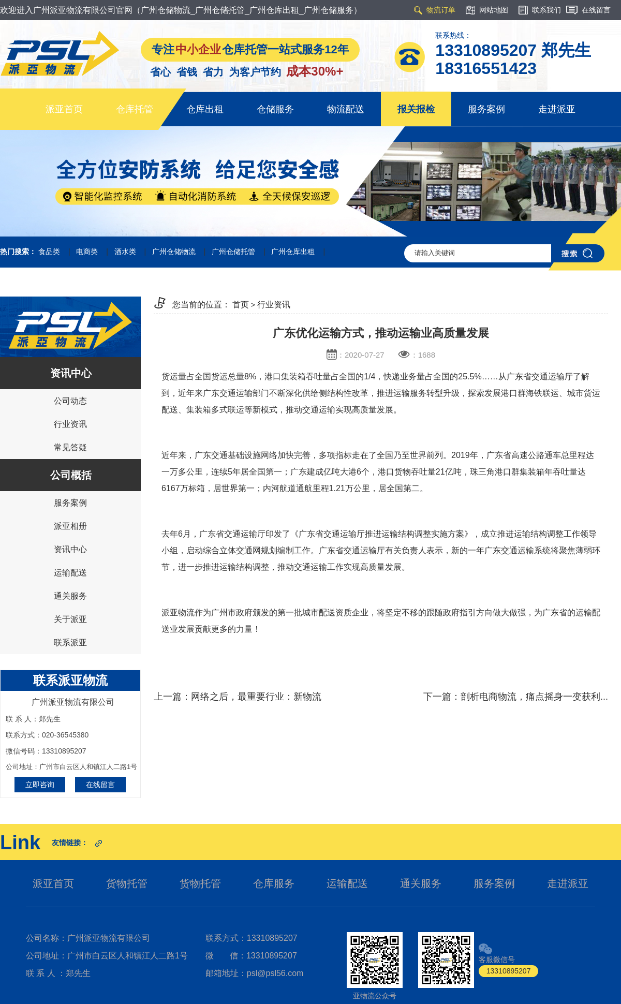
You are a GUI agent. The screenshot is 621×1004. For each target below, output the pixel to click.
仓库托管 (134, 109)
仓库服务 (273, 883)
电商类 (87, 251)
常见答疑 (70, 447)
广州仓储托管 (233, 251)
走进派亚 (556, 109)
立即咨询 (39, 784)
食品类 (49, 251)
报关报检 (416, 109)
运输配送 (70, 572)
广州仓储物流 (174, 251)
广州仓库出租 (293, 251)
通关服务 (70, 596)
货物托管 (126, 883)
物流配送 (345, 109)
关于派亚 (70, 619)
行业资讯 (70, 424)
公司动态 (70, 400)
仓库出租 (205, 109)
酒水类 (125, 251)
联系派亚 (70, 642)
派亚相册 (70, 526)
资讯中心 (70, 549)
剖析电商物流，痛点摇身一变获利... (534, 696)
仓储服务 (275, 109)
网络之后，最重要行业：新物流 (256, 696)
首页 (240, 304)
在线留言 (100, 784)
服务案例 (486, 109)
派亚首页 (64, 109)
